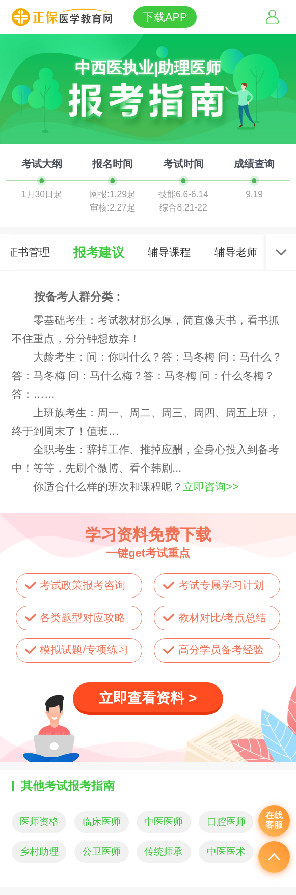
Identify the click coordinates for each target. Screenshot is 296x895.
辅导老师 (235, 252)
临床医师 (101, 821)
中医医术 (226, 851)
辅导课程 (169, 252)
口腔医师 (226, 821)
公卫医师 (101, 851)
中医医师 (163, 821)
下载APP (165, 17)
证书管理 (28, 252)
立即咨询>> (210, 487)
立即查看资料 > (148, 698)
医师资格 (39, 821)
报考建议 (98, 252)
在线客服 (274, 820)
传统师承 (163, 851)
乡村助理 (39, 851)
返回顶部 (274, 857)
